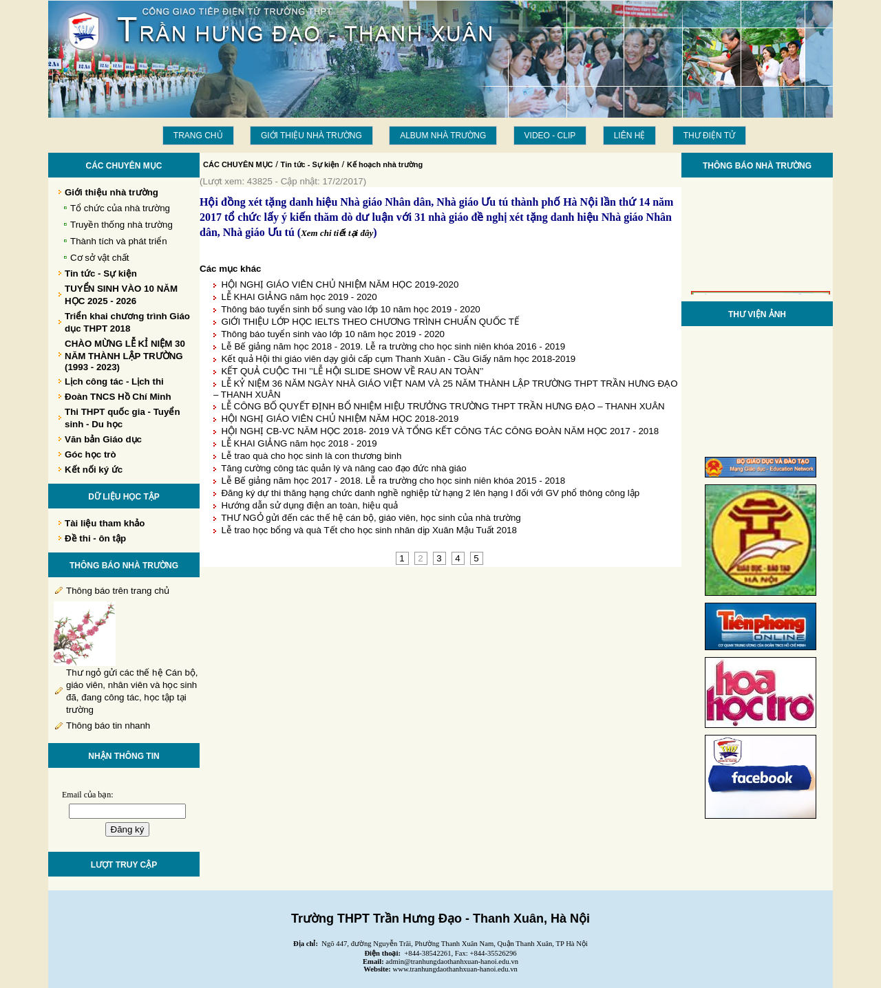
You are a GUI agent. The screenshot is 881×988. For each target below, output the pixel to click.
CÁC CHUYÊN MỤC (238, 164)
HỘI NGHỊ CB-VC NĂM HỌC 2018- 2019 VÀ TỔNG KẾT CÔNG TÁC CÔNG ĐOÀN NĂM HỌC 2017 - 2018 (440, 431)
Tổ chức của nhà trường (120, 208)
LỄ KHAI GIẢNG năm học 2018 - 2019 (298, 443)
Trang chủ (198, 135)
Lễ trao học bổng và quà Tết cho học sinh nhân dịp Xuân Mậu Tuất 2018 (368, 530)
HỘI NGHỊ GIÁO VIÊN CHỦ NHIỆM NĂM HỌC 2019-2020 (339, 284)
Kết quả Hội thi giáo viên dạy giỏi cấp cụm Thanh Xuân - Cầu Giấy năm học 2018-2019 (398, 359)
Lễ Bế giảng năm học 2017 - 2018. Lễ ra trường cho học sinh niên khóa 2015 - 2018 (393, 480)
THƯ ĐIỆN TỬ (709, 135)
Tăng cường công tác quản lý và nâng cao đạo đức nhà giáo (343, 468)
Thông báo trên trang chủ (117, 591)
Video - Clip (550, 135)
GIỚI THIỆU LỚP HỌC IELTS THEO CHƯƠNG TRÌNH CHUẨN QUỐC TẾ (370, 321)
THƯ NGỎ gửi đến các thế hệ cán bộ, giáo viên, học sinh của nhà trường (371, 518)
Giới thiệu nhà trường (311, 135)
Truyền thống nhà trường (121, 224)
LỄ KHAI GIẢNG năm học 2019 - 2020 (298, 297)
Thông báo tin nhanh (108, 725)
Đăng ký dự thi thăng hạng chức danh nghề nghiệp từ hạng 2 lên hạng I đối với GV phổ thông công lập (430, 493)
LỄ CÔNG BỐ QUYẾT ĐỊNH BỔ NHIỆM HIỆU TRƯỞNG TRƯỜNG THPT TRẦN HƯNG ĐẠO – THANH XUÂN (442, 406)
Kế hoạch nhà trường (385, 164)
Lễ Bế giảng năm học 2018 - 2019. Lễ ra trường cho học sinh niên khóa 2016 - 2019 (393, 346)
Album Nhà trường (443, 135)
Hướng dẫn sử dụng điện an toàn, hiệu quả (309, 505)
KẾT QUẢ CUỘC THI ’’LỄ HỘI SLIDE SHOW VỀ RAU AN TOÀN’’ (352, 371)
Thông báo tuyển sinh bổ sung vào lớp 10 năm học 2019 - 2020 (350, 309)
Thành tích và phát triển (118, 241)
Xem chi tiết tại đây (337, 233)
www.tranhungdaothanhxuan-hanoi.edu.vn (455, 969)
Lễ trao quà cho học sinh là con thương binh (311, 456)
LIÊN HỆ (630, 135)
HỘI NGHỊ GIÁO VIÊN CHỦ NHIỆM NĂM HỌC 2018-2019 (339, 419)
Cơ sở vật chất (99, 258)
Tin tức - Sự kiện (310, 164)
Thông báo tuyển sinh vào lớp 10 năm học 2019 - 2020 (333, 334)
